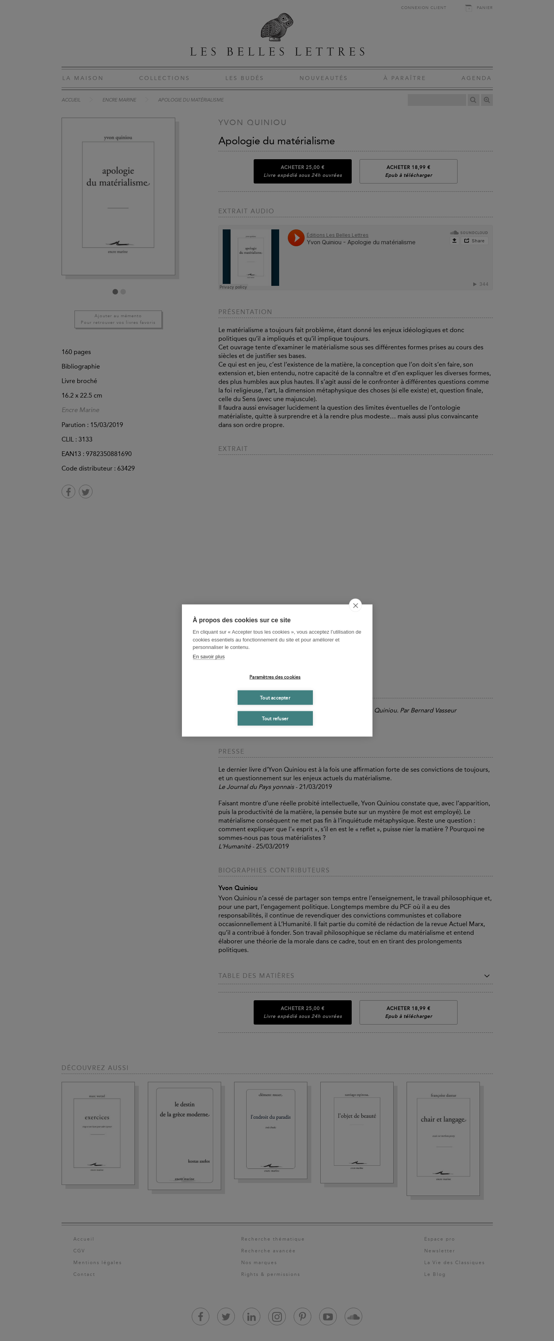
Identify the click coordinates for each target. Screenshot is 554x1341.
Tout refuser (275, 718)
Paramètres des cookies (274, 677)
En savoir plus (209, 656)
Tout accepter (275, 697)
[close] (355, 605)
